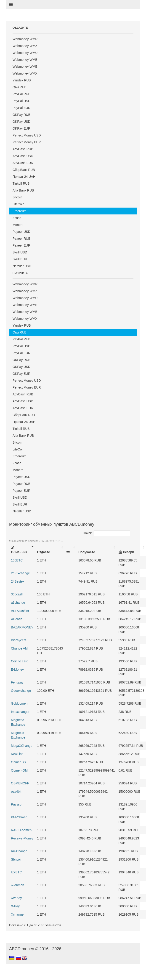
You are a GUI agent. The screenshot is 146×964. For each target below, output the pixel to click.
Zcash (17, 218)
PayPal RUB (21, 94)
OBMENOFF (20, 783)
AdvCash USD (23, 156)
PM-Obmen (19, 817)
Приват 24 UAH (24, 176)
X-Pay (15, 906)
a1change (18, 602)
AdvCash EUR (23, 163)
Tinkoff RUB (21, 183)
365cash (17, 594)
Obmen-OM (19, 770)
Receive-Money (22, 838)
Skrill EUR (20, 259)
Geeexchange (21, 690)
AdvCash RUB (23, 149)
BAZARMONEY (22, 627)
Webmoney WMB (25, 66)
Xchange (17, 914)
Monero (18, 225)
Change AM (19, 648)
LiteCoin (18, 204)
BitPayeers (19, 640)
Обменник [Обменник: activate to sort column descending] (19, 550)
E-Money (17, 669)
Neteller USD (22, 266)
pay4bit (16, 791)
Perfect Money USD (27, 135)
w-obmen (17, 885)
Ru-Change (19, 851)
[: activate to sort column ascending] (71, 549)
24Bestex (17, 581)
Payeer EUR (21, 245)
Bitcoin (17, 197)
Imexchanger (20, 712)
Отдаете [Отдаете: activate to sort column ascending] (43, 552)
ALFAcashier (20, 611)
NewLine (17, 754)
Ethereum (20, 211)
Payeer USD (21, 231)
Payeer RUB (21, 238)
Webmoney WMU (25, 53)
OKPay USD (21, 121)
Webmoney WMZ (25, 46)
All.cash (16, 619)
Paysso (16, 804)
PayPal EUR (21, 108)
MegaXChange (21, 745)
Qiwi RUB (20, 87)
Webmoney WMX (25, 73)
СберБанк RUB (24, 170)
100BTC (17, 560)
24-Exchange (20, 573)
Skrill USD (20, 252)
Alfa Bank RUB (23, 190)
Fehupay (17, 682)
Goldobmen (19, 703)
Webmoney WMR (25, 39)
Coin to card (19, 661)
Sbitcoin (16, 859)
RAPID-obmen (21, 830)
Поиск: (106, 533)
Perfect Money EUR (27, 142)
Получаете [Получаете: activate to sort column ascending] (86, 552)
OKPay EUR (21, 128)
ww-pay (16, 898)
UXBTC (16, 872)
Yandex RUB (22, 80)
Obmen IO (18, 762)
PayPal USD (21, 101)
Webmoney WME (25, 59)
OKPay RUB (21, 115)
